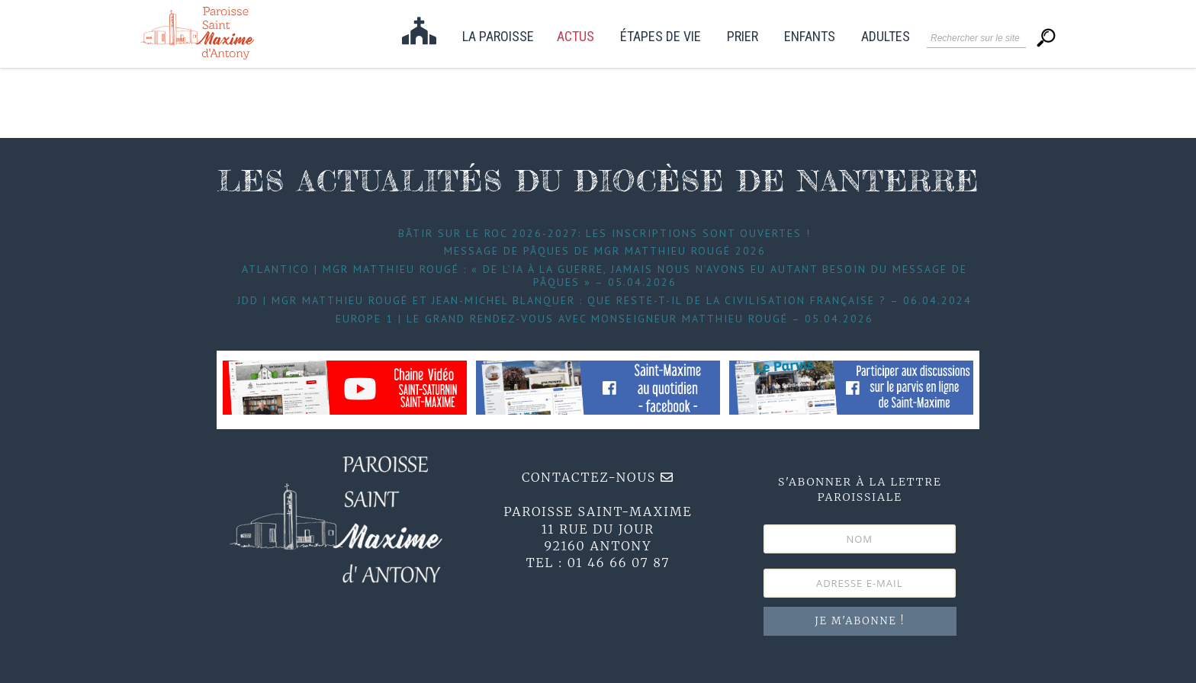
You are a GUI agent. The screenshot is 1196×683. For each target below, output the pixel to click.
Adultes (885, 37)
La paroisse (498, 37)
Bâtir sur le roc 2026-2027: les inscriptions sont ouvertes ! (604, 233)
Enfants (809, 37)
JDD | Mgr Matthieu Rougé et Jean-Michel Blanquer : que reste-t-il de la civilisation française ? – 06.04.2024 (604, 300)
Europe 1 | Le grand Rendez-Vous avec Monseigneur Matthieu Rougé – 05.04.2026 (604, 318)
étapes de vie (660, 37)
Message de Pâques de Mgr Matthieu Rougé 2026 (605, 251)
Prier (742, 37)
